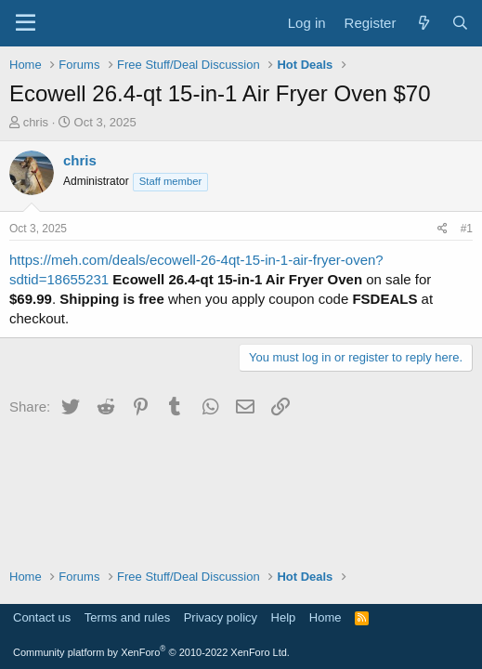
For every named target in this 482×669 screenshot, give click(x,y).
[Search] (460, 23)
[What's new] (423, 23)
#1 (467, 228)
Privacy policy (220, 617)
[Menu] (25, 23)
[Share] (442, 229)
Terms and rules (127, 617)
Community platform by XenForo (151, 652)
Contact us (42, 617)
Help (283, 617)
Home (325, 617)
